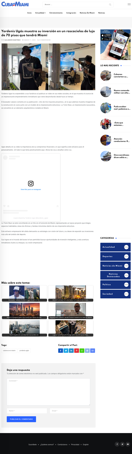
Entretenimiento (56, 13)
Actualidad (39, 13)
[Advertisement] (48, 127)
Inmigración (71, 13)
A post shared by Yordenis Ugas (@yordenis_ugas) (31, 218)
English (86, 445)
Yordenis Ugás (24, 351)
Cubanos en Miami (9, 351)
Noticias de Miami (87, 13)
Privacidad (75, 445)
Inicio (29, 13)
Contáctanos (62, 445)
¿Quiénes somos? (47, 445)
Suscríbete (33, 445)
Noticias (101, 13)
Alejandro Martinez (12, 40)
